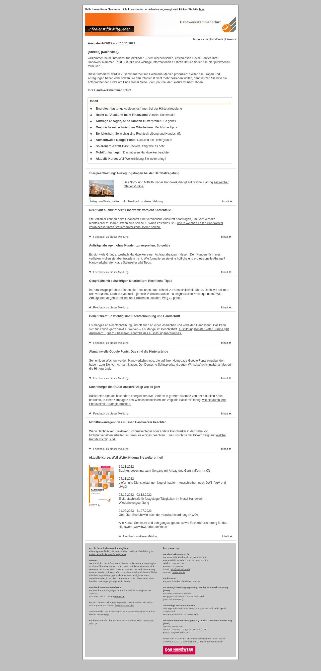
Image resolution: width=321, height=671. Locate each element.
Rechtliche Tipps (136, 127)
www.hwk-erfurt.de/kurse (150, 527)
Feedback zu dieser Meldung (145, 201)
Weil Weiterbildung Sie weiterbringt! (131, 158)
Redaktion (119, 596)
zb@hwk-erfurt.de (180, 632)
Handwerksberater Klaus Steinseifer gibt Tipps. (120, 262)
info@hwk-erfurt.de (180, 569)
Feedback (216, 39)
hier (107, 614)
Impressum (200, 39)
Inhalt (227, 201)
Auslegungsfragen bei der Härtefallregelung (139, 108)
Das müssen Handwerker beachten (133, 152)
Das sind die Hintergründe (134, 140)
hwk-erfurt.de (178, 572)
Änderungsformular (124, 605)
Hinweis (230, 39)
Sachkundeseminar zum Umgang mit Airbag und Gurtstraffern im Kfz (164, 470)
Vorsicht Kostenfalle (135, 115)
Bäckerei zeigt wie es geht (130, 146)
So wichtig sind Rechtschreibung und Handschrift (138, 133)
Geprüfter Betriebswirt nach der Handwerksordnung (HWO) (158, 515)
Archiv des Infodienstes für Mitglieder (107, 554)
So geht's (136, 121)
